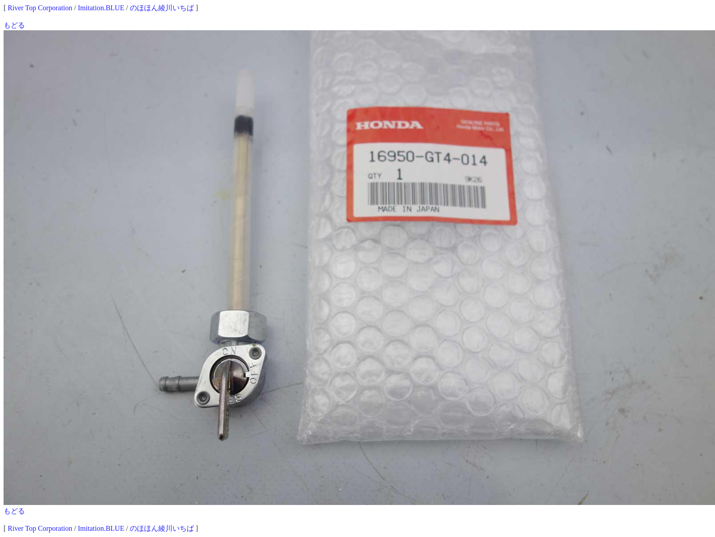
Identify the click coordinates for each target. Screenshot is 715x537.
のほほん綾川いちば (162, 8)
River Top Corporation (40, 8)
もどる (14, 25)
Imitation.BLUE (101, 8)
